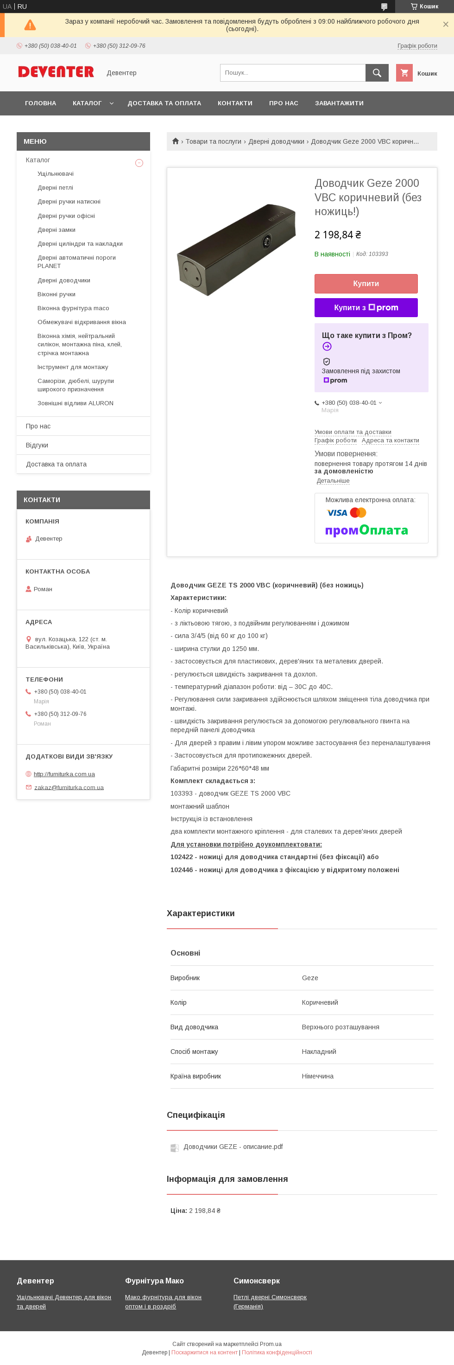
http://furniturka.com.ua (64, 774)
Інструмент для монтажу (73, 367)
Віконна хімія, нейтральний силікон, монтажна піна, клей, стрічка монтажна (80, 344)
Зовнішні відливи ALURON (76, 403)
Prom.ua (271, 1344)
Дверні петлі (55, 187)
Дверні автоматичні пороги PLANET (77, 261)
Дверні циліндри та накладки (80, 243)
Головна (40, 103)
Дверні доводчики (276, 141)
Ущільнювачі (56, 173)
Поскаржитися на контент (204, 1352)
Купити (366, 283)
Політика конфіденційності (277, 1352)
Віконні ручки (57, 294)
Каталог (87, 103)
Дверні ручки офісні (66, 215)
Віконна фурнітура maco (73, 308)
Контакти (235, 103)
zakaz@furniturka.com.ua (69, 787)
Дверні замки (57, 229)
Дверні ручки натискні (69, 201)
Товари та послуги (213, 141)
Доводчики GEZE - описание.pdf (233, 1146)
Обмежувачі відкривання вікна (82, 322)
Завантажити (339, 103)
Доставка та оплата (164, 103)
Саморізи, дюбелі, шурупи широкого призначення (76, 385)
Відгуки (37, 445)
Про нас (283, 103)
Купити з (366, 308)
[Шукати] (377, 73)
